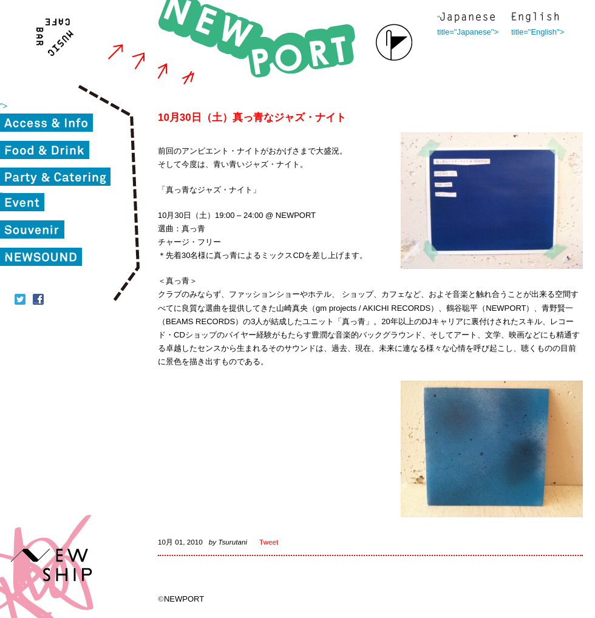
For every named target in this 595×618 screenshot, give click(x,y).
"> (3, 105)
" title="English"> (535, 18)
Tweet (268, 542)
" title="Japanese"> (467, 18)
